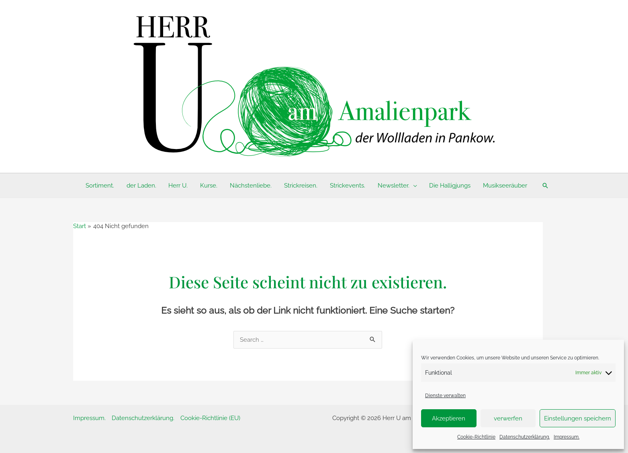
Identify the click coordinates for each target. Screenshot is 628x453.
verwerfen (508, 418)
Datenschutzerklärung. (524, 437)
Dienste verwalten (445, 395)
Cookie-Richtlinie (476, 437)
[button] (543, 185)
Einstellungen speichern (577, 418)
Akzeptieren (448, 418)
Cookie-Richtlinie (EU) (210, 418)
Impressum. (566, 437)
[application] (412, 185)
